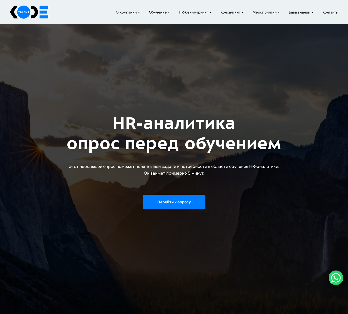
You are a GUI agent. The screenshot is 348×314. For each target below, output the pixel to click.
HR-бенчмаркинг (193, 12)
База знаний (299, 12)
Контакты (330, 12)
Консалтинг (230, 12)
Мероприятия (265, 12)
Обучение (158, 12)
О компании (126, 12)
